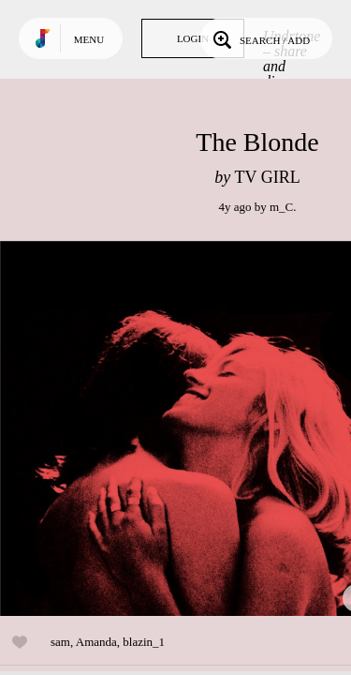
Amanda (96, 642)
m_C (281, 207)
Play (187, 428)
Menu (89, 39)
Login (193, 38)
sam (60, 642)
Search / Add (260, 38)
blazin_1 (144, 642)
